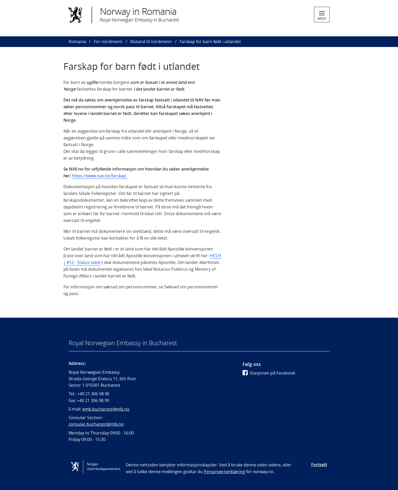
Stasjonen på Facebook (269, 373)
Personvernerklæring (224, 471)
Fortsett (319, 464)
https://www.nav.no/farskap (100, 176)
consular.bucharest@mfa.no (96, 424)
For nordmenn (108, 41)
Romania (77, 41)
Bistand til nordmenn (151, 41)
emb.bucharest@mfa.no (105, 409)
